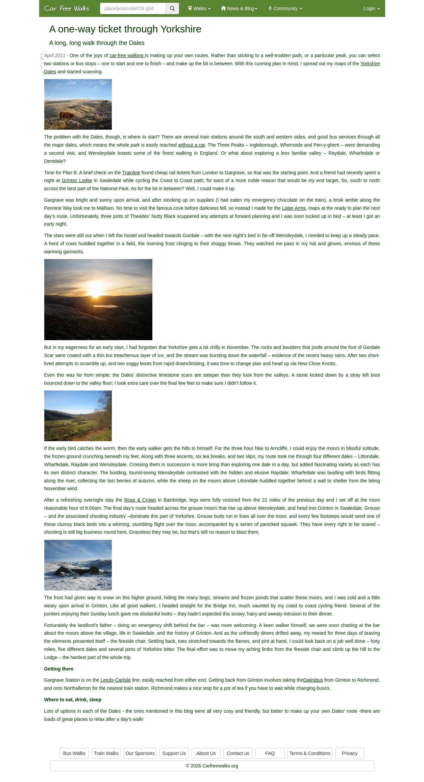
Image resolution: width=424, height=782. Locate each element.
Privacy (349, 753)
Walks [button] (199, 8)
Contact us (238, 753)
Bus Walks (74, 753)
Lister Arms (294, 208)
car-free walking (127, 55)
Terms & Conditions (310, 753)
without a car (191, 145)
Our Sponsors (140, 753)
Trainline (131, 172)
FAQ (270, 753)
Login (372, 8)
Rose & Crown (140, 500)
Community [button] (285, 8)
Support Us (174, 753)
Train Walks (106, 753)
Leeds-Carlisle (116, 680)
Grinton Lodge (77, 180)
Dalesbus (313, 680)
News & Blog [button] (239, 8)
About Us (206, 753)
